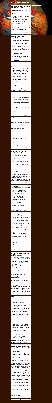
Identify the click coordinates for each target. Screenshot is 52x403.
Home (21, 399)
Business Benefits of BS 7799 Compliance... (18, 151)
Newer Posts (12, 399)
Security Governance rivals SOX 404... (17, 118)
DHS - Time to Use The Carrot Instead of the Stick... (20, 346)
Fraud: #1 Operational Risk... (16, 297)
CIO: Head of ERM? (14, 94)
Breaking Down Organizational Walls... (17, 36)
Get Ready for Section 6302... (16, 186)
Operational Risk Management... (21, 2)
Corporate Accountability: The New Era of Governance (20, 6)
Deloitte (23, 215)
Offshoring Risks (19, 223)
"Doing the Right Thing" (24, 258)
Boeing (16, 255)
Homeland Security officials (15, 349)
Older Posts (29, 399)
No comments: (20, 32)
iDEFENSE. (12, 66)
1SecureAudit (25, 394)
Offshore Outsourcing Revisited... (17, 214)
